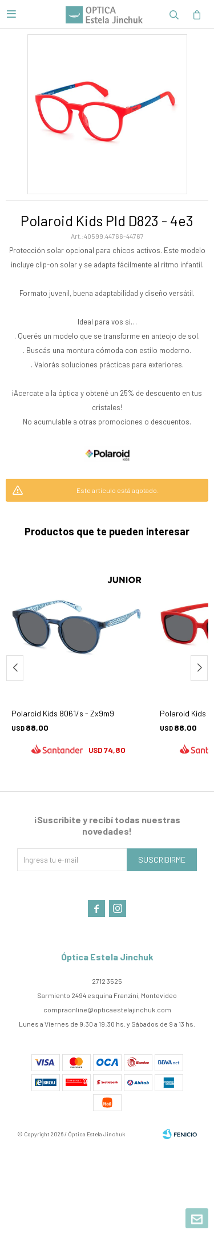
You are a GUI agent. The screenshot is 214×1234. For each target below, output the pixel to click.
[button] (199, 668)
